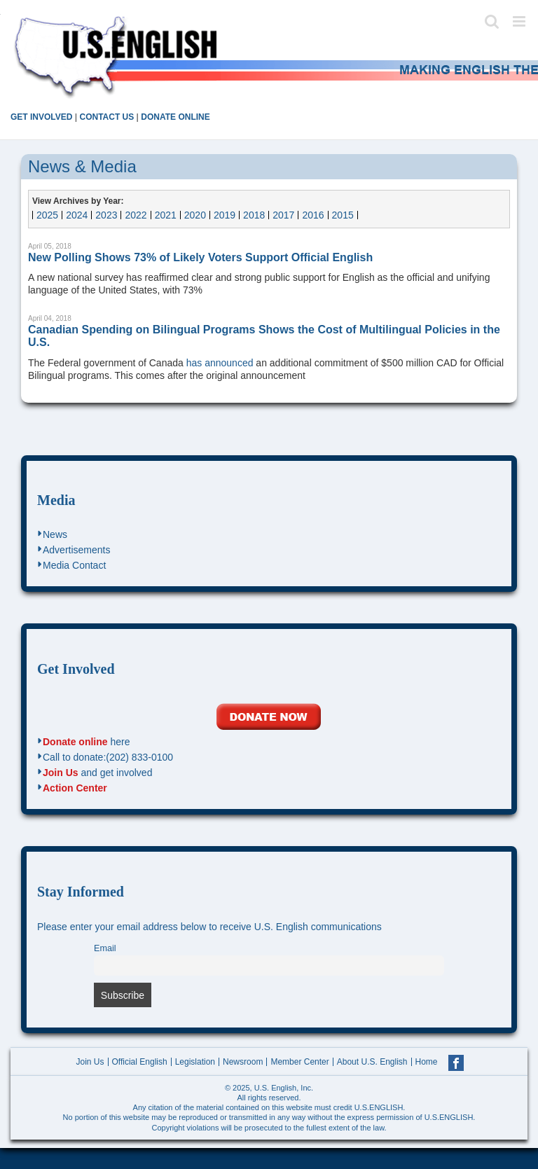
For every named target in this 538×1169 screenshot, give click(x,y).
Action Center (75, 788)
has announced (220, 362)
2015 (343, 215)
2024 (77, 215)
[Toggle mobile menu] (520, 21)
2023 (106, 215)
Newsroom (243, 1062)
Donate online (75, 741)
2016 (313, 215)
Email (105, 948)
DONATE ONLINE (175, 117)
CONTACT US (106, 117)
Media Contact (74, 565)
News (55, 534)
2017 (283, 215)
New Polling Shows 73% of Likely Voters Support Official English (200, 257)
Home (426, 1062)
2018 (254, 215)
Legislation (195, 1062)
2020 (195, 215)
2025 (47, 215)
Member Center (299, 1062)
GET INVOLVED (41, 117)
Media (56, 500)
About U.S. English (372, 1062)
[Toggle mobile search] (492, 21)
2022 (135, 215)
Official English (139, 1062)
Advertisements (76, 549)
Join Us (60, 772)
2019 (224, 215)
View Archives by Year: (78, 201)
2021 (166, 215)
